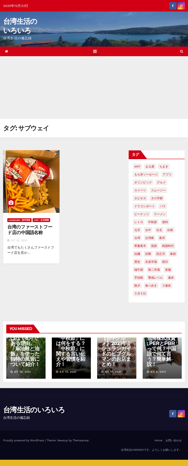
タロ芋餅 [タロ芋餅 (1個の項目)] (157, 198)
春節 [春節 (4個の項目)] (173, 253)
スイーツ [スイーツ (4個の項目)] (140, 190)
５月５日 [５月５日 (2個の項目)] (140, 293)
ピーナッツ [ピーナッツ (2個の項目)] (141, 214)
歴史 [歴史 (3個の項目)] (137, 261)
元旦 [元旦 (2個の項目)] (137, 230)
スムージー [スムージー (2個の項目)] (158, 190)
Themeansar (81, 440)
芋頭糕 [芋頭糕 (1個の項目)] (138, 277)
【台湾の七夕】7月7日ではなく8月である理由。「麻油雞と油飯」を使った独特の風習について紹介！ (25, 346)
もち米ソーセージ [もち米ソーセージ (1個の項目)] (146, 174)
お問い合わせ (173, 440)
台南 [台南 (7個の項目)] (170, 230)
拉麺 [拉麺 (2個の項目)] (137, 253)
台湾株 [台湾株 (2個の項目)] (149, 238)
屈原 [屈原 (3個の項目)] (154, 246)
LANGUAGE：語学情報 (19, 220)
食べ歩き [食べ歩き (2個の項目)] (151, 285)
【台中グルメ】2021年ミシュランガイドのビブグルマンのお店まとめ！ (116, 351)
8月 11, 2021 (113, 371)
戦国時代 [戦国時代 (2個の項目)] (168, 246)
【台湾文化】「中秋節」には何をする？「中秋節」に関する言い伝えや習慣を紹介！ (70, 348)
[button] (181, 51)
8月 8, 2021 (158, 371)
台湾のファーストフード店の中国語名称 (29, 229)
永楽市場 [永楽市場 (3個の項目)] (151, 261)
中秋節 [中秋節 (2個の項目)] (152, 222)
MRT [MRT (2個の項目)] (137, 166)
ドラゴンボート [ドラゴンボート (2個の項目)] (144, 206)
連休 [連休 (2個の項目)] (171, 277)
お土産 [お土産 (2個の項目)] (150, 166)
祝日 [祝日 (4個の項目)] (165, 261)
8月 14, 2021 (22, 371)
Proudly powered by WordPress (24, 440)
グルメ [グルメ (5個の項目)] (161, 182)
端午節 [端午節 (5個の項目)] (138, 269)
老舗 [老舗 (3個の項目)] (168, 269)
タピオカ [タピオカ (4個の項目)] (140, 198)
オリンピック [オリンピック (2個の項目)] (143, 182)
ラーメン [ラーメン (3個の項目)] (160, 214)
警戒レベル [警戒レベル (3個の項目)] (155, 277)
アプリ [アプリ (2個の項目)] (167, 174)
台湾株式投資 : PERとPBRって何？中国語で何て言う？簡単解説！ (161, 351)
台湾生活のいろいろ (34, 409)
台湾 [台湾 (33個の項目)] (137, 238)
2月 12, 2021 (19, 240)
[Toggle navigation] (94, 51)
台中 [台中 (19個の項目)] (148, 230)
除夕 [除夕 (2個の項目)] (137, 285)
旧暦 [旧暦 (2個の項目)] (148, 253)
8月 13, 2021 (68, 371)
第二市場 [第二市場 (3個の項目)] (154, 269)
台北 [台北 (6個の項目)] (159, 230)
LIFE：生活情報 (41, 220)
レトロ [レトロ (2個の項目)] (138, 222)
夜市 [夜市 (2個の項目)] (162, 238)
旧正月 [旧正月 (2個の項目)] (160, 253)
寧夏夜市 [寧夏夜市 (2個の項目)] (140, 246)
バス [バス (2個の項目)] (163, 206)
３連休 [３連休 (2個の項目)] (166, 285)
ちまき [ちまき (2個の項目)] (163, 166)
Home (158, 440)
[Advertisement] (94, 87)
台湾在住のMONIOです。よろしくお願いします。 (151, 449)
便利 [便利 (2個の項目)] (165, 222)
